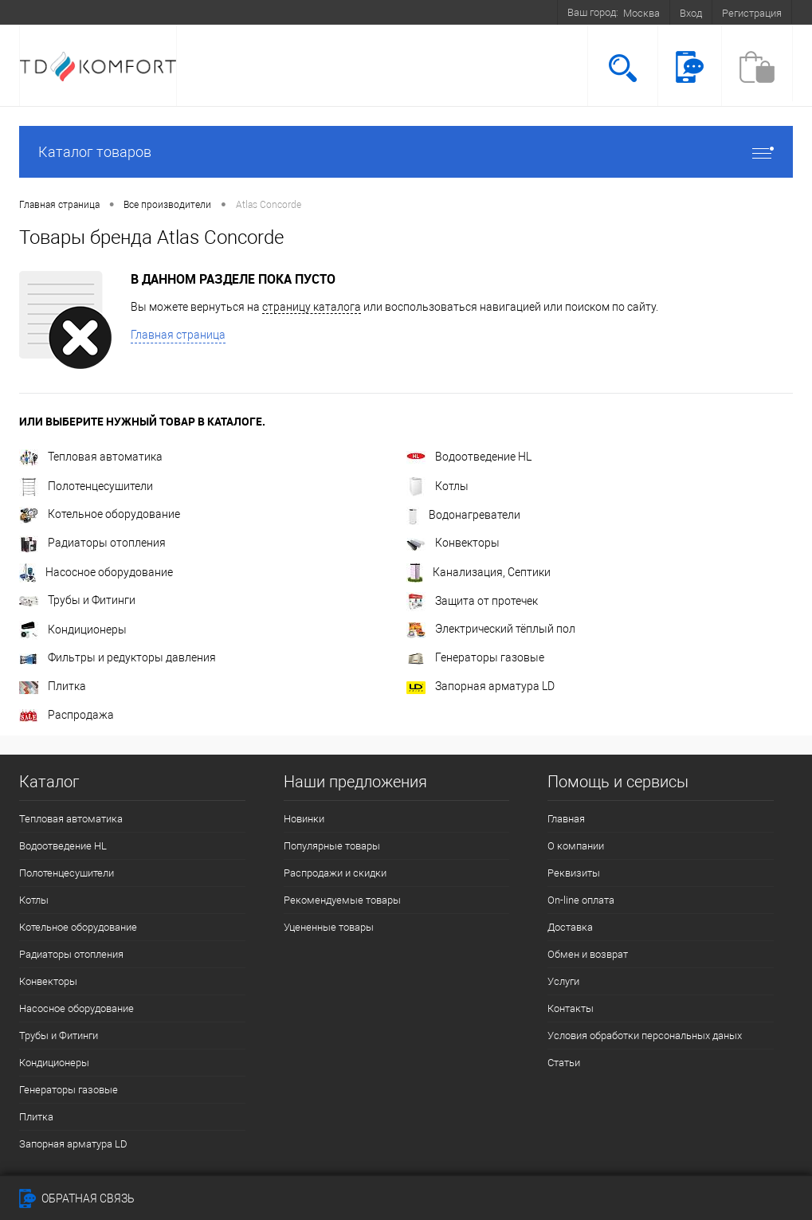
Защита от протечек (472, 600)
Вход (691, 13)
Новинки (304, 819)
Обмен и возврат (587, 954)
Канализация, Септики (478, 572)
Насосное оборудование (96, 572)
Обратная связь (77, 1198)
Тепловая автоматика (91, 456)
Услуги (563, 981)
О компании (575, 846)
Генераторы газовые (475, 657)
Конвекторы (453, 542)
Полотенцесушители (86, 486)
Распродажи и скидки (335, 873)
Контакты (570, 1008)
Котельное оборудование (99, 514)
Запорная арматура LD (480, 686)
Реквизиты (573, 873)
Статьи (563, 1063)
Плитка (52, 686)
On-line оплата (580, 900)
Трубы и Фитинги (77, 600)
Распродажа (66, 714)
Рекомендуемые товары (342, 900)
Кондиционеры (73, 629)
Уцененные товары (329, 927)
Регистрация (752, 13)
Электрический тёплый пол (490, 628)
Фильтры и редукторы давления (117, 657)
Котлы (437, 486)
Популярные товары (332, 846)
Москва (641, 13)
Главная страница (178, 334)
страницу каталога (311, 306)
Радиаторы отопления (92, 542)
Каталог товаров (406, 152)
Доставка (570, 927)
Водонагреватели (463, 514)
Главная (566, 819)
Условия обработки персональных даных (644, 1036)
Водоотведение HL (469, 456)
